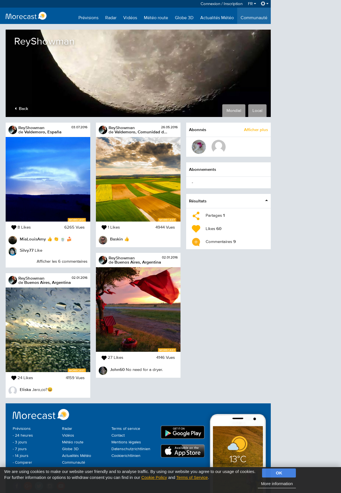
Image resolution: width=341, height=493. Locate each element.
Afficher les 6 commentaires (62, 261)
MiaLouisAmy (33, 238)
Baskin (116, 238)
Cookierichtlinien (125, 456)
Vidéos (130, 18)
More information (277, 483)
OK (279, 472)
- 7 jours (20, 449)
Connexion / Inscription (222, 4)
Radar (110, 18)
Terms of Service (192, 477)
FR (252, 4)
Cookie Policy (154, 477)
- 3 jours (20, 442)
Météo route (156, 18)
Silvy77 (27, 250)
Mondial (233, 111)
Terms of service (125, 429)
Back (21, 108)
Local (257, 111)
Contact (118, 435)
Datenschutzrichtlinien (130, 449)
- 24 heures (23, 435)
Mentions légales (126, 442)
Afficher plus (256, 129)
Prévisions (88, 18)
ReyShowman (31, 127)
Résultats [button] (197, 200)
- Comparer (22, 463)
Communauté (254, 18)
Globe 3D (184, 18)
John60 (117, 369)
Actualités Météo (217, 18)
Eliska (25, 389)
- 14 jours (20, 456)
